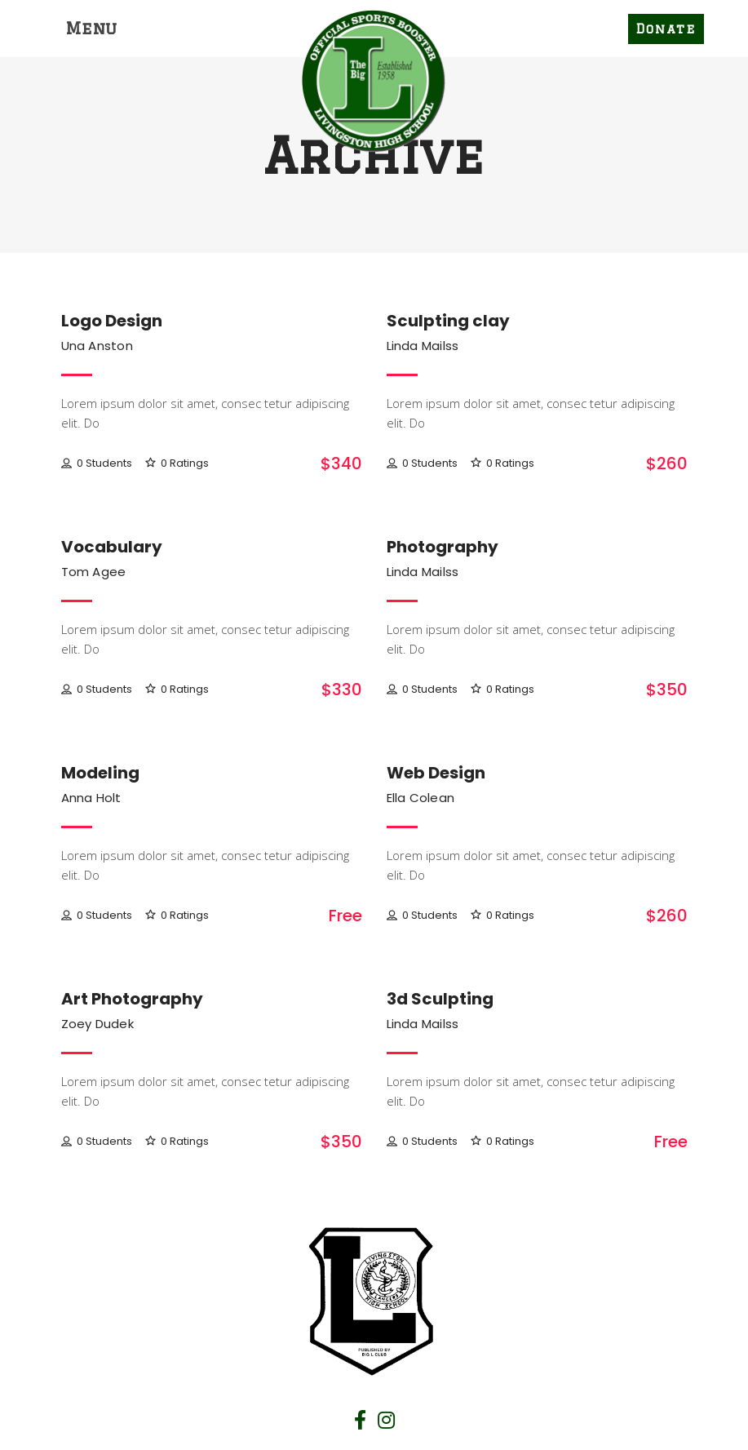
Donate (666, 29)
